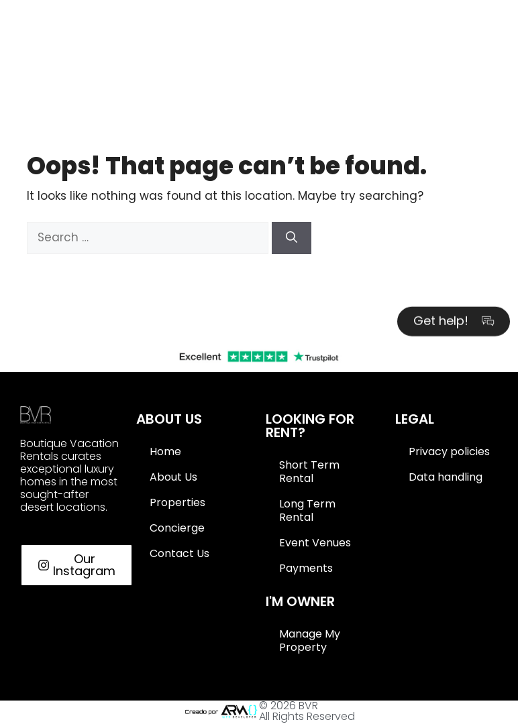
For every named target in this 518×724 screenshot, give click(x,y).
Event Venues (315, 542)
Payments (306, 568)
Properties (177, 502)
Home (165, 451)
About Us (173, 477)
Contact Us (179, 553)
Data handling (445, 477)
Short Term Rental (309, 471)
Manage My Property (309, 640)
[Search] (291, 238)
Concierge (177, 528)
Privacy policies (449, 451)
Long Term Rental (307, 510)
